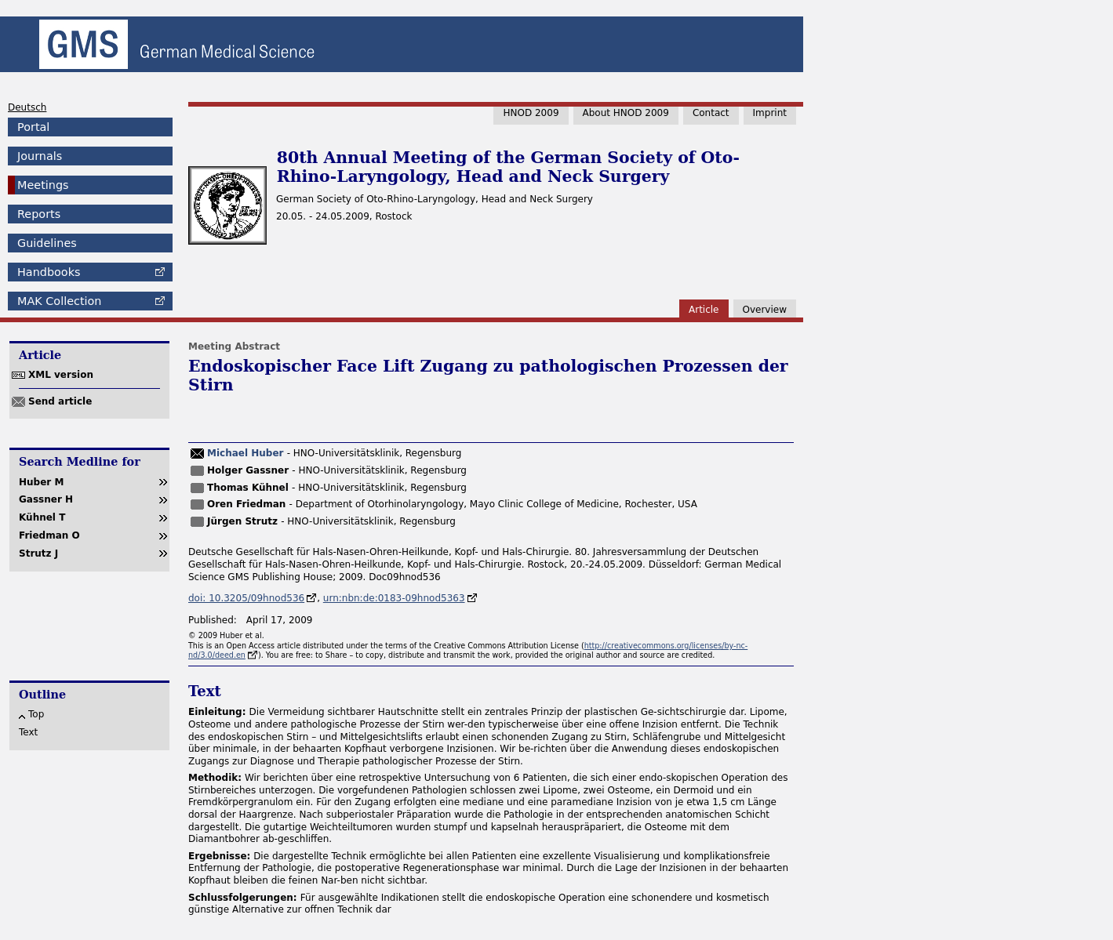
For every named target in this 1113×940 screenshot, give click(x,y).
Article (704, 309)
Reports (38, 214)
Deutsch (27, 107)
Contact (711, 112)
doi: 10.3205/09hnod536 (246, 598)
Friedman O (49, 535)
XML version (60, 374)
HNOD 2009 (530, 112)
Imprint (770, 112)
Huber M (41, 482)
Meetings (43, 185)
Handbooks (48, 272)
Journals (39, 156)
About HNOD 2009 (626, 112)
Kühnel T (42, 517)
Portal (33, 127)
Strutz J (38, 553)
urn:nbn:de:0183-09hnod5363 (394, 598)
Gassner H (46, 499)
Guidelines (47, 243)
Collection (59, 301)
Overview (765, 309)
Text (28, 732)
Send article (60, 401)
